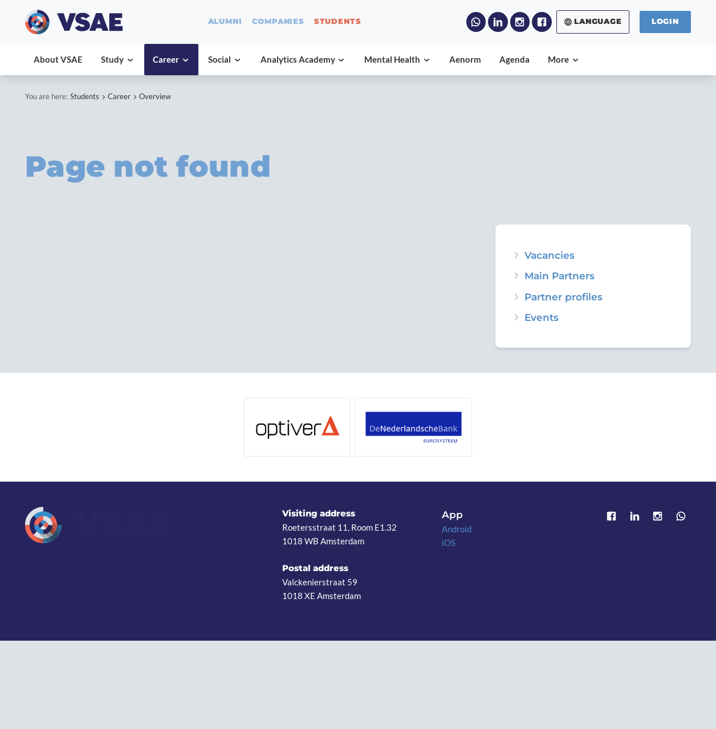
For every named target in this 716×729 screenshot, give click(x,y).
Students (84, 96)
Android (456, 529)
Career (119, 96)
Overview (155, 96)
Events (541, 317)
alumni (225, 22)
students (337, 22)
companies (278, 22)
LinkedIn (497, 21)
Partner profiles (563, 296)
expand (516, 317)
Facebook (541, 21)
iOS (448, 542)
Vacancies (549, 255)
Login (665, 21)
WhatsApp (476, 21)
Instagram (520, 21)
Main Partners (559, 275)
